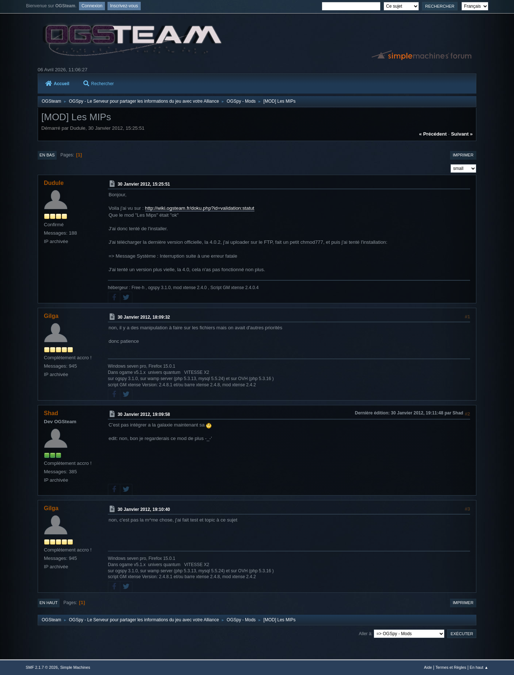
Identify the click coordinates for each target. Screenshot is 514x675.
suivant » (462, 134)
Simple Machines (75, 667)
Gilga (51, 316)
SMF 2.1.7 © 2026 (42, 667)
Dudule (54, 183)
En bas (47, 155)
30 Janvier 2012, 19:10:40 (144, 509)
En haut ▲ (479, 667)
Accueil (57, 83)
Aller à (365, 633)
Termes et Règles (450, 667)
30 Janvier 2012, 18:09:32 (144, 317)
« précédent (433, 134)
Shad (51, 413)
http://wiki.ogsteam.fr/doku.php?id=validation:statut (199, 208)
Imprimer (463, 155)
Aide (428, 667)
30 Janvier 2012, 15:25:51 (144, 184)
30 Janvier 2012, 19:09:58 (144, 414)
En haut (48, 602)
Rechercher (98, 83)
